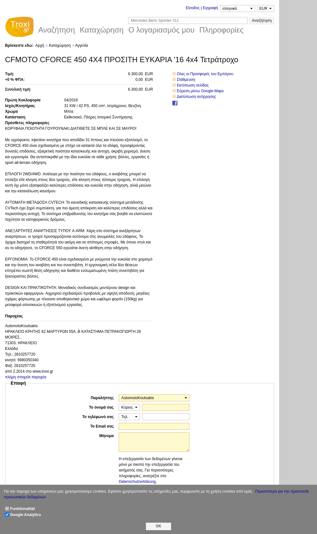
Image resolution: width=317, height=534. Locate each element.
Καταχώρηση (60, 45)
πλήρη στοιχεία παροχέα (25, 377)
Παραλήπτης (102, 398)
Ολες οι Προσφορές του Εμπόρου (205, 74)
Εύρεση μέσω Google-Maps (200, 91)
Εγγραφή (210, 8)
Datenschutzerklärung (137, 481)
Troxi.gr (19, 28)
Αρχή (39, 45)
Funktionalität (22, 509)
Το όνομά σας (101, 407)
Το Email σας (102, 426)
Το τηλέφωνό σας (98, 417)
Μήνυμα (106, 436)
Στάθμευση (186, 79)
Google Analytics (25, 515)
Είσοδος (193, 8)
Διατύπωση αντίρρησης (196, 96)
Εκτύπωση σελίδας (193, 85)
